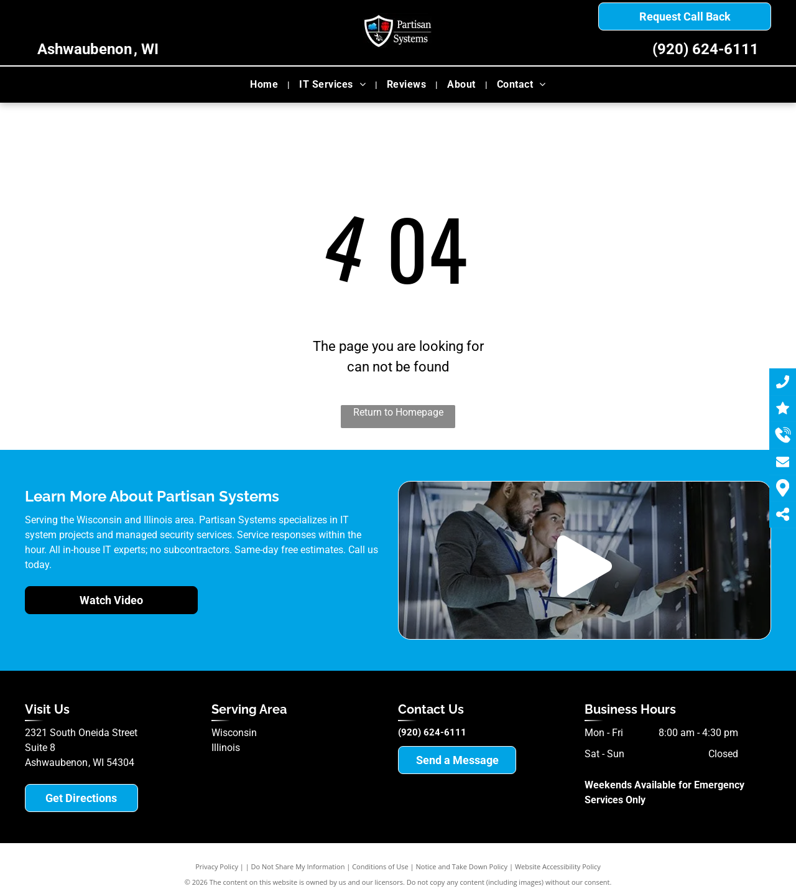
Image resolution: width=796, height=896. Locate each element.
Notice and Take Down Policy (462, 866)
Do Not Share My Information (298, 866)
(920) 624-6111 (705, 49)
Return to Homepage (398, 412)
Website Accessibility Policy (558, 866)
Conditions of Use (380, 866)
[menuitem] (265, 85)
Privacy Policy (216, 866)
